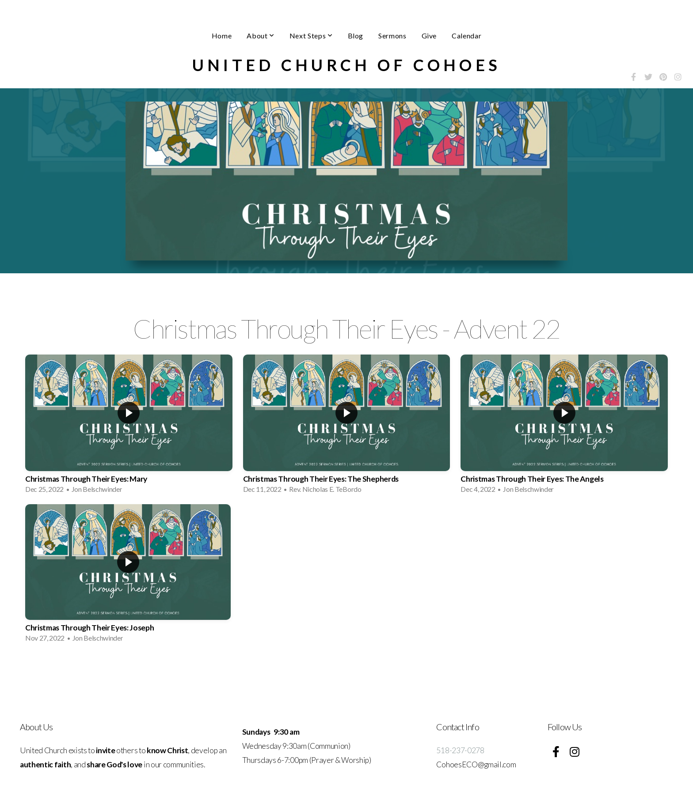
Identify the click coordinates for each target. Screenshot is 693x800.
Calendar (466, 35)
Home (222, 35)
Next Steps (311, 35)
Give (429, 35)
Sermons (392, 35)
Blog (356, 35)
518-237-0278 (460, 750)
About (260, 35)
